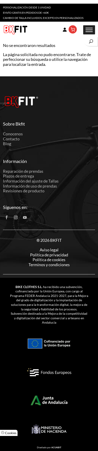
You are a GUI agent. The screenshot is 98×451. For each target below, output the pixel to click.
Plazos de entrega (18, 175)
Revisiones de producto (23, 190)
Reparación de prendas (23, 171)
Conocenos (13, 133)
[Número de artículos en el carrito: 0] (73, 29)
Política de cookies (49, 259)
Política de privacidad (49, 255)
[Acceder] (64, 29)
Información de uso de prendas (30, 185)
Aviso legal (49, 249)
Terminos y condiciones (49, 264)
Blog (7, 143)
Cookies (8, 433)
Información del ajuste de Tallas (31, 180)
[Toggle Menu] (89, 30)
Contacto (11, 138)
